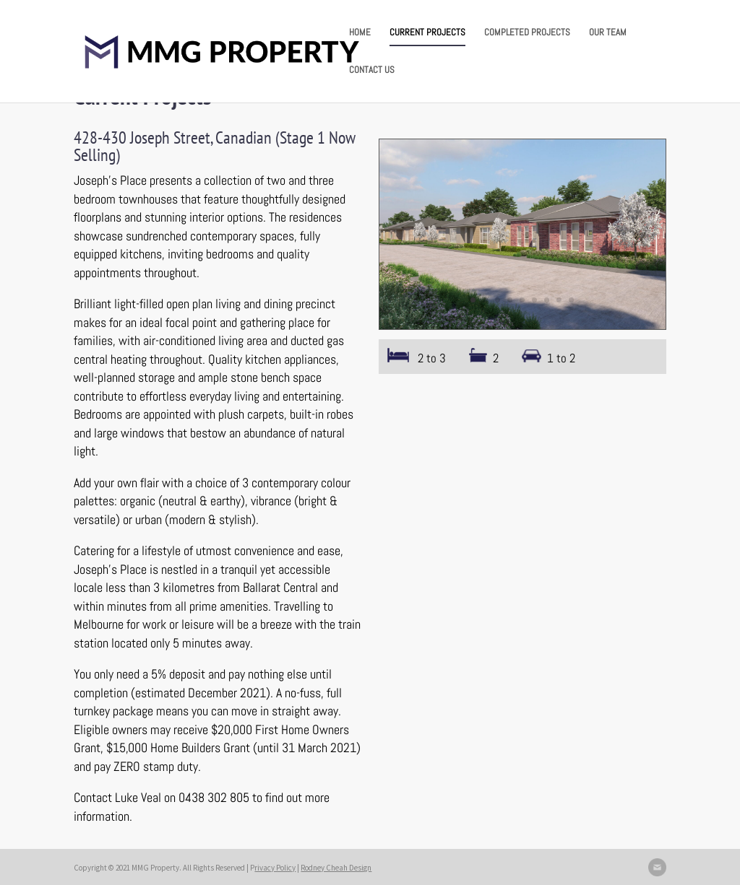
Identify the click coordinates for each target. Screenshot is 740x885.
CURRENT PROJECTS (427, 32)
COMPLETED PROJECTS (527, 32)
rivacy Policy (275, 868)
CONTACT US (372, 70)
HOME (360, 32)
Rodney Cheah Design (336, 868)
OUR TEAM (608, 32)
